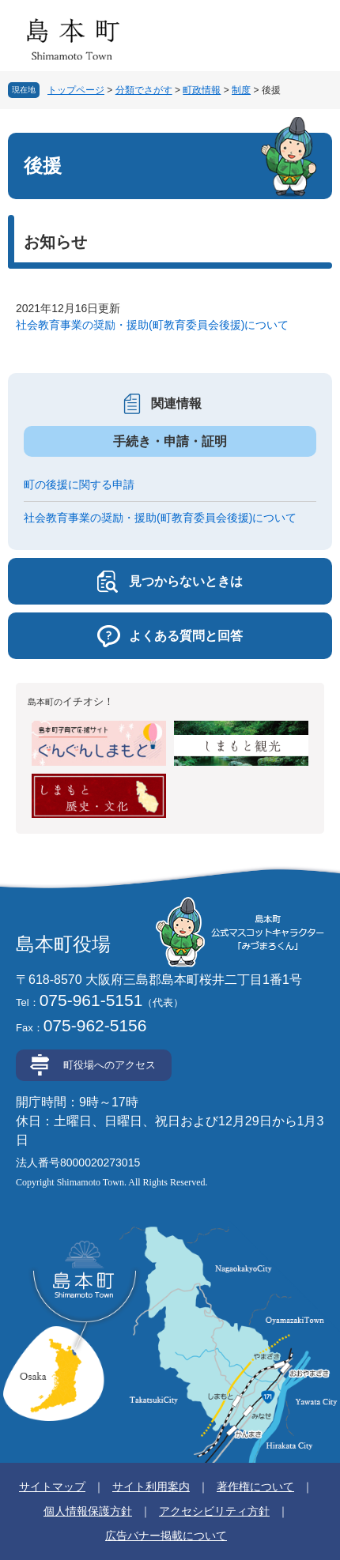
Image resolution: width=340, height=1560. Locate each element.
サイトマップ (52, 1486)
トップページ (75, 90)
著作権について (255, 1486)
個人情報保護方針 (87, 1511)
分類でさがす (143, 90)
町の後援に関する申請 (79, 484)
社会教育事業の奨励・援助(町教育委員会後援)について (152, 324)
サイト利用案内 (151, 1486)
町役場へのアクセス (109, 1065)
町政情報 (202, 90)
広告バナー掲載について (166, 1535)
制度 (241, 90)
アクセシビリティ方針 (214, 1511)
